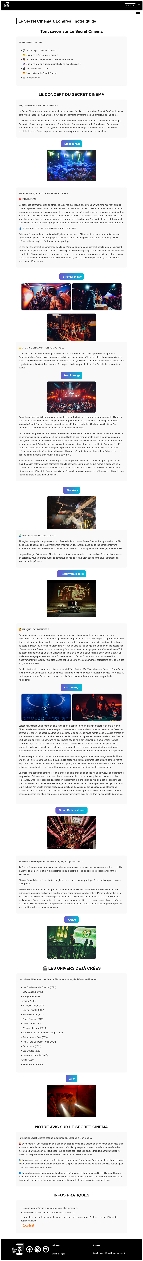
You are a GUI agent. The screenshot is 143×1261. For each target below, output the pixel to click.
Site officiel (28, 1225)
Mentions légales (59, 1254)
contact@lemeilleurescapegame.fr (112, 1253)
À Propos (56, 1245)
